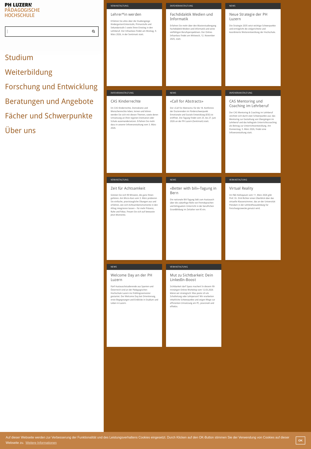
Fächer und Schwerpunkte (48, 115)
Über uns (20, 130)
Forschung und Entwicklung (51, 86)
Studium (19, 57)
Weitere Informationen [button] (41, 442)
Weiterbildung (28, 72)
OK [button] (300, 440)
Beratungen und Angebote (49, 101)
